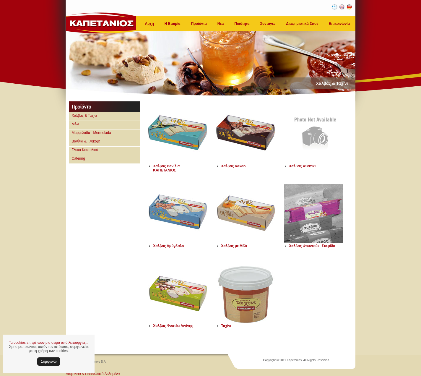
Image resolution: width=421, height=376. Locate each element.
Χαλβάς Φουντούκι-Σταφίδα (312, 246)
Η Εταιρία (173, 24)
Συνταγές (268, 24)
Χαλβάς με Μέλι (234, 246)
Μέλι (75, 124)
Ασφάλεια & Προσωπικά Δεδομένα (93, 374)
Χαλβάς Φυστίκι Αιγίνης (173, 326)
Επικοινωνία (339, 24)
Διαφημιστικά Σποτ (302, 24)
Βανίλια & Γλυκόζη (86, 141)
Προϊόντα (199, 24)
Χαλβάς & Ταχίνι (84, 116)
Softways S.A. (97, 361)
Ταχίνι (226, 326)
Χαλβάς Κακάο (233, 166)
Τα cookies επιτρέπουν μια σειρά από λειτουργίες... (49, 343)
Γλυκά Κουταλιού (85, 150)
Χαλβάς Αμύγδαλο (168, 246)
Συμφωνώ (48, 361)
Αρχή (149, 24)
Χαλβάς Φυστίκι (302, 166)
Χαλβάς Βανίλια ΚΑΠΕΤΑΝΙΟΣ (166, 168)
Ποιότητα (241, 24)
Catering (78, 158)
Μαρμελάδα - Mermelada (91, 133)
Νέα (220, 24)
